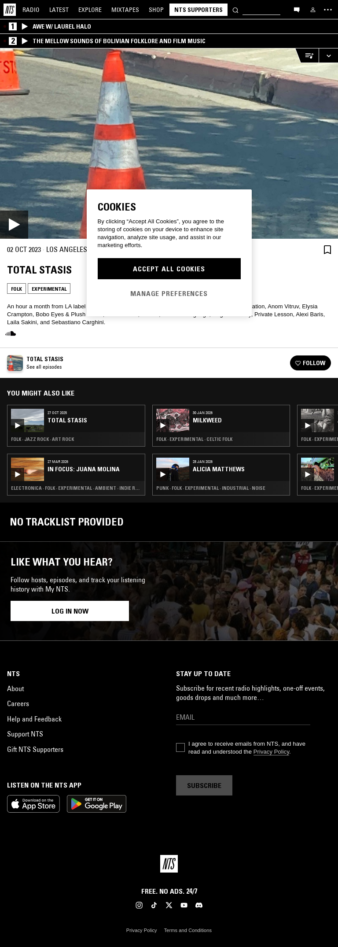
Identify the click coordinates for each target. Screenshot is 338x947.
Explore (90, 10)
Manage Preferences (169, 293)
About (15, 688)
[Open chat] (296, 9)
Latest (59, 10)
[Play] (169, 143)
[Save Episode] (327, 249)
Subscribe (204, 785)
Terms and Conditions (188, 930)
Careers (18, 703)
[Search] (235, 9)
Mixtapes (125, 10)
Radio (31, 10)
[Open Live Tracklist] (307, 55)
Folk (16, 288)
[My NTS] (313, 10)
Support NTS (25, 733)
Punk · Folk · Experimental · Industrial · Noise (210, 488)
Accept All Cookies (169, 268)
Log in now (69, 611)
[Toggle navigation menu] (328, 10)
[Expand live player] (328, 55)
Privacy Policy (271, 751)
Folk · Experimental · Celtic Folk (194, 439)
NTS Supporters (198, 10)
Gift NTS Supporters (35, 749)
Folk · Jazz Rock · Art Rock (42, 439)
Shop (156, 10)
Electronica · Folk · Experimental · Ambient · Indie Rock (76, 488)
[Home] (10, 10)
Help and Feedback (34, 718)
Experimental (49, 288)
